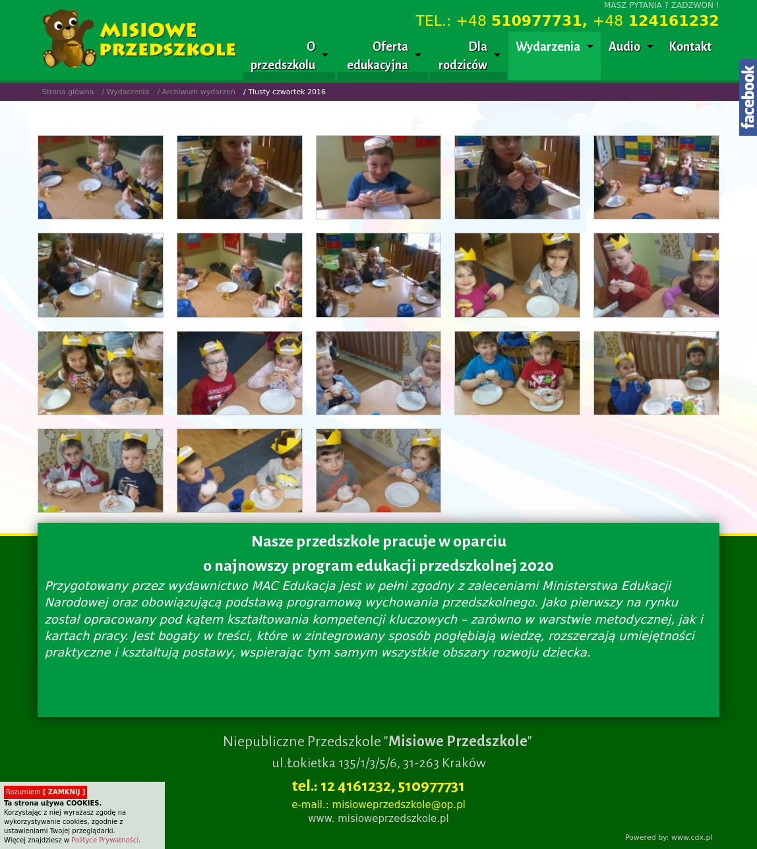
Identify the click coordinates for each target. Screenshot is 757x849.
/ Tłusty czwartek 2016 (284, 92)
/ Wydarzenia (125, 92)
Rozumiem (45, 792)
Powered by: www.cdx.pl (669, 837)
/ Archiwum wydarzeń (196, 92)
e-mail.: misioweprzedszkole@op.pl (378, 805)
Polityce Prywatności (104, 840)
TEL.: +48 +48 (567, 21)
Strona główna (68, 92)
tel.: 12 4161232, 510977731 (378, 785)
